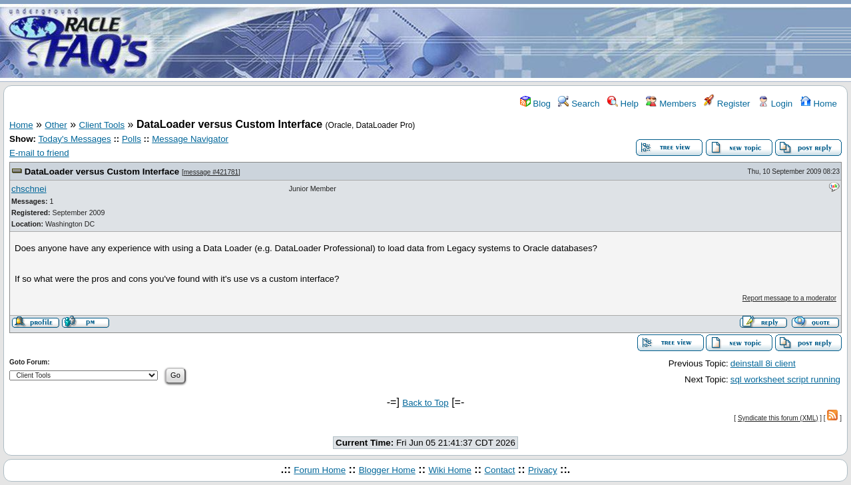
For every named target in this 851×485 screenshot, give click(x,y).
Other (56, 125)
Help (623, 104)
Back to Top (425, 403)
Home (818, 104)
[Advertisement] (504, 42)
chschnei (29, 189)
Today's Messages (74, 139)
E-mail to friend (39, 153)
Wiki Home (449, 470)
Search (578, 104)
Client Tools (102, 125)
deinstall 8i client (763, 363)
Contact (499, 470)
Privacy (542, 470)
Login (775, 104)
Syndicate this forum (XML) (778, 418)
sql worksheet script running (785, 379)
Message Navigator (190, 139)
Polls (131, 139)
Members (671, 104)
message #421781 (211, 172)
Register (727, 104)
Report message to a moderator (789, 298)
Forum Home (320, 470)
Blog (535, 104)
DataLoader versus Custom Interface (102, 172)
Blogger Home (387, 470)
